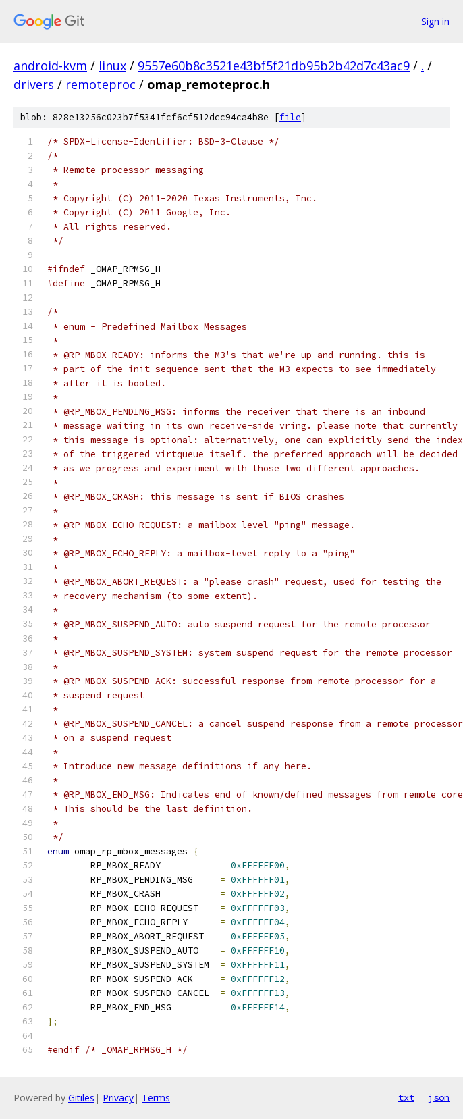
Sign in (435, 21)
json (439, 1097)
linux (112, 65)
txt (406, 1097)
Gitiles (81, 1097)
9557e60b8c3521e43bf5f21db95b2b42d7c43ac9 (274, 65)
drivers (33, 84)
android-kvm (50, 65)
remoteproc (100, 84)
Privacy (118, 1097)
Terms (156, 1097)
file (290, 117)
